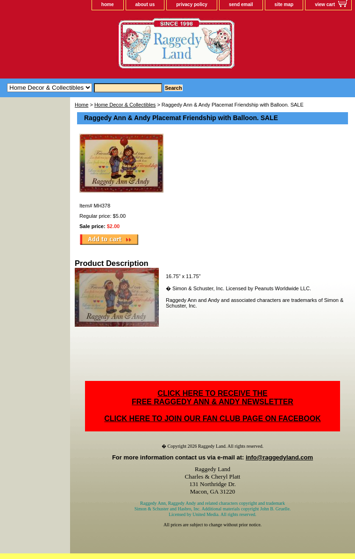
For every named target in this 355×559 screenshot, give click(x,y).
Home (81, 105)
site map (284, 4)
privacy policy (191, 4)
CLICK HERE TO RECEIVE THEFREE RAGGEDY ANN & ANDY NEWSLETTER (212, 397)
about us (145, 4)
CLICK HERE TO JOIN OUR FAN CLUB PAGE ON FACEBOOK (212, 419)
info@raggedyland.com (279, 457)
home (107, 4)
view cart (325, 4)
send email (241, 4)
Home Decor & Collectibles (125, 105)
